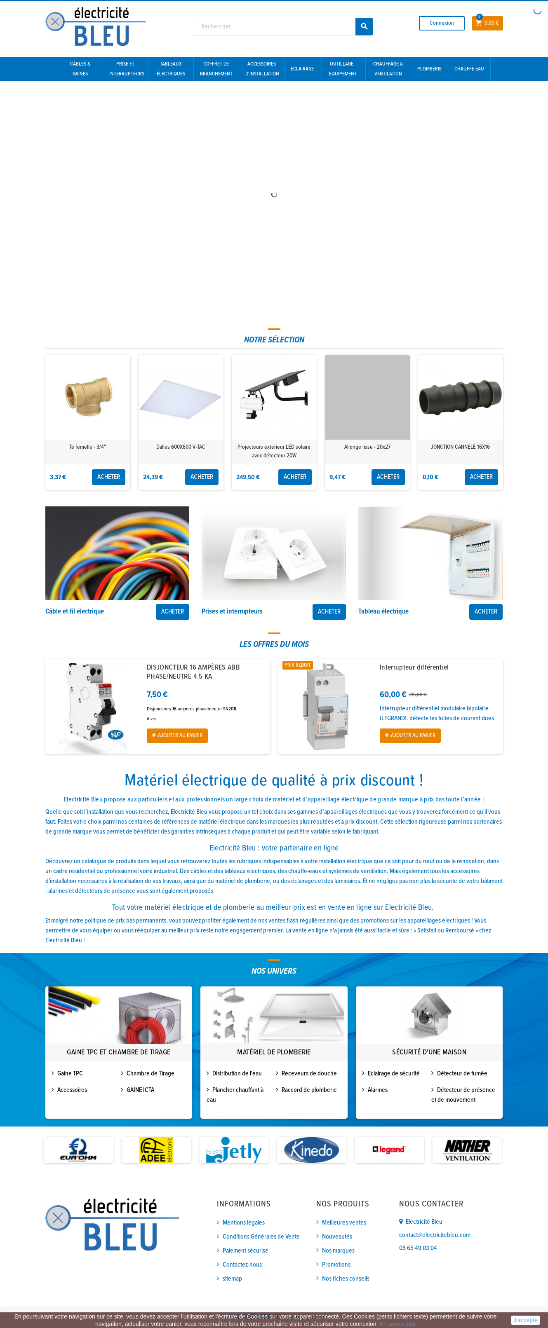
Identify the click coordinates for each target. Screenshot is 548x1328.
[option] (87, 422)
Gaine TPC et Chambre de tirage (118, 1052)
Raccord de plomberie (309, 1090)
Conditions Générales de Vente (261, 1236)
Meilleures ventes (344, 1222)
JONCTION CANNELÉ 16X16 (460, 447)
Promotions (336, 1264)
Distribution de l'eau (237, 1073)
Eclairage (302, 69)
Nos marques (338, 1250)
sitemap (232, 1278)
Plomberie (429, 69)
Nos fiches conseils (345, 1278)
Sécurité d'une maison (429, 1052)
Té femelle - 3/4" (87, 447)
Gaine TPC (70, 1073)
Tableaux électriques (171, 69)
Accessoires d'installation (262, 69)
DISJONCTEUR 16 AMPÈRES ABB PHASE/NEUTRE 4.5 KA (193, 672)
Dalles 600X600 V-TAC (180, 447)
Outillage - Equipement (343, 69)
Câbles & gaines (80, 69)
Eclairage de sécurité (394, 1073)
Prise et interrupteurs (126, 69)
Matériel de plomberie (274, 1052)
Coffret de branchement (216, 69)
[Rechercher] (282, 26)
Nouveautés (337, 1236)
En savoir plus (397, 1324)
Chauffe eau (469, 69)
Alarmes (378, 1090)
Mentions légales (244, 1222)
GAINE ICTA (140, 1090)
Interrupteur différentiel (414, 667)
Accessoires (72, 1090)
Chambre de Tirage (150, 1073)
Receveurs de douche (309, 1073)
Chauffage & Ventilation (388, 69)
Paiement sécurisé (245, 1250)
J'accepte (525, 1320)
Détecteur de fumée (462, 1073)
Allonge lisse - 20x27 (367, 447)
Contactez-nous (242, 1264)
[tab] (274, 340)
